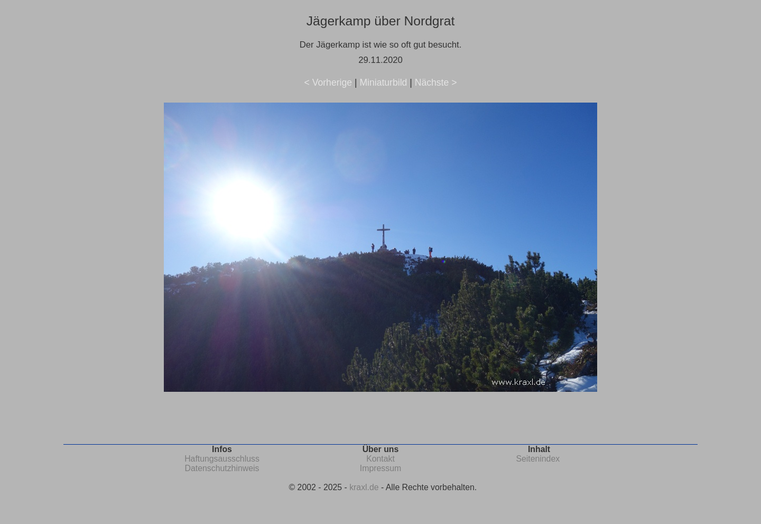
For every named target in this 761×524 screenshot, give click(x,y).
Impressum (380, 468)
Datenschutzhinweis (222, 468)
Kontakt (380, 458)
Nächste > (436, 82)
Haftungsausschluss (221, 458)
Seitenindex (538, 458)
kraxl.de (363, 487)
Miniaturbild (383, 82)
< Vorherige (328, 82)
